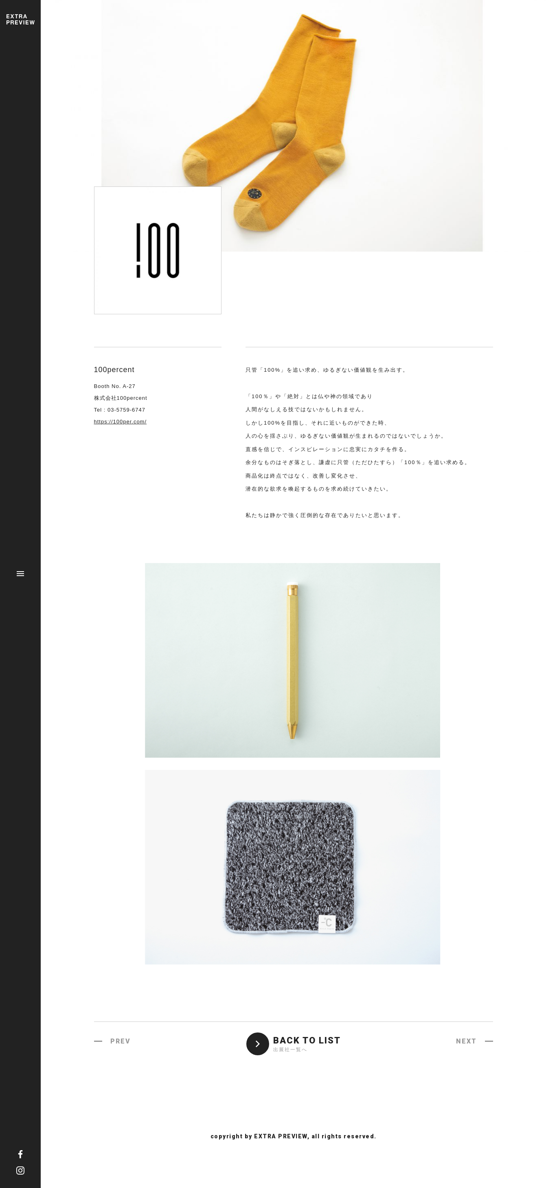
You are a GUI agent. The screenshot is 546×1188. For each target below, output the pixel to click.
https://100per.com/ (120, 422)
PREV (120, 1041)
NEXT (466, 1041)
